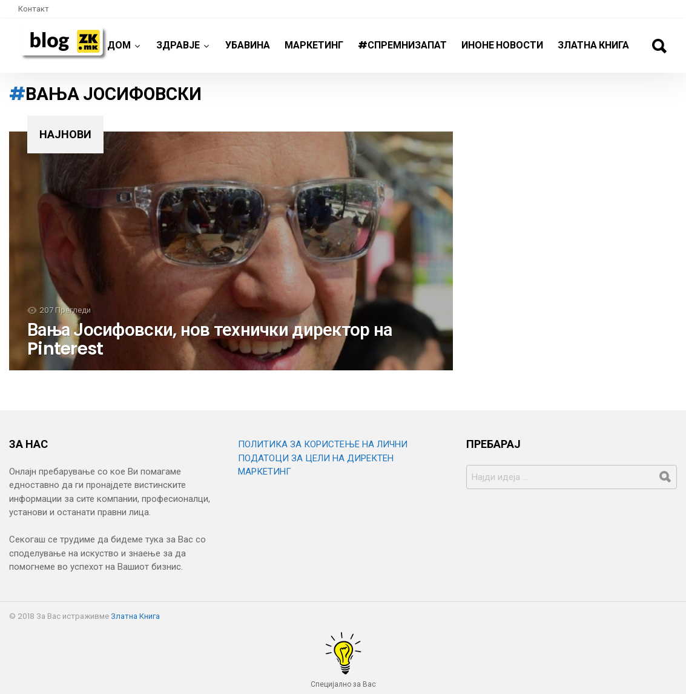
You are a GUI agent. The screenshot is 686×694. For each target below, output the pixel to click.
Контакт (33, 9)
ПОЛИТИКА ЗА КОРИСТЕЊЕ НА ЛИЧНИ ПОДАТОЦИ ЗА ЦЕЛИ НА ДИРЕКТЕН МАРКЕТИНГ (322, 458)
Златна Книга (593, 45)
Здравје (178, 49)
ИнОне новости (502, 45)
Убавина (247, 45)
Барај (659, 46)
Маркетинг (314, 45)
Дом (119, 49)
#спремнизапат (402, 45)
